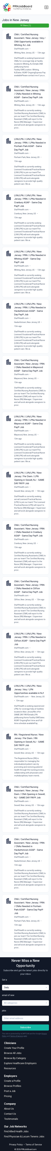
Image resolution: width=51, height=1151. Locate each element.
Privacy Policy (16, 1144)
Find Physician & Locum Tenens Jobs (24, 1136)
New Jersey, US (38, 697)
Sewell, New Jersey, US (24, 491)
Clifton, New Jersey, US (24, 599)
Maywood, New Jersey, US (25, 378)
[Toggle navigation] (46, 7)
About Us (9, 1108)
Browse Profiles (12, 1085)
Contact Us (10, 1113)
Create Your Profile (14, 1047)
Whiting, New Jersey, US (24, 53)
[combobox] (25, 987)
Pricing (8, 1096)
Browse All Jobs (12, 1053)
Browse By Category (15, 1058)
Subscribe (25, 1027)
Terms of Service (16, 1036)
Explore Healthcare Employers (20, 1063)
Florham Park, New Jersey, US (27, 157)
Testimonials (11, 1118)
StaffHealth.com (21, 49)
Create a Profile (12, 1080)
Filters (25, 25)
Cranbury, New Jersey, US (25, 213)
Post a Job (10, 1091)
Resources (10, 1068)
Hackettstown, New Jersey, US (27, 322)
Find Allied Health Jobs (16, 1131)
